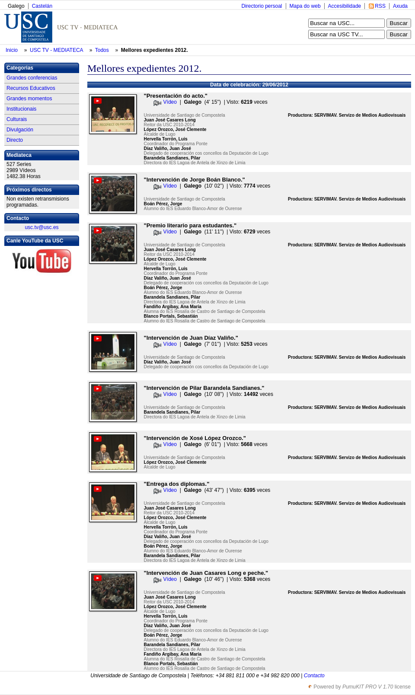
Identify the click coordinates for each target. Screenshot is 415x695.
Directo (14, 140)
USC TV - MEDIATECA (57, 50)
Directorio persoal (261, 6)
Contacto (314, 676)
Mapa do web (305, 6)
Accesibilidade (344, 6)
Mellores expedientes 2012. (154, 50)
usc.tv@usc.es (41, 227)
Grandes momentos (29, 99)
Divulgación (19, 130)
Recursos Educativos (30, 88)
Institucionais (21, 109)
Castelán (42, 6)
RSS (380, 6)
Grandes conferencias (31, 78)
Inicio (12, 50)
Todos (102, 50)
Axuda (400, 6)
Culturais (16, 119)
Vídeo (170, 102)
